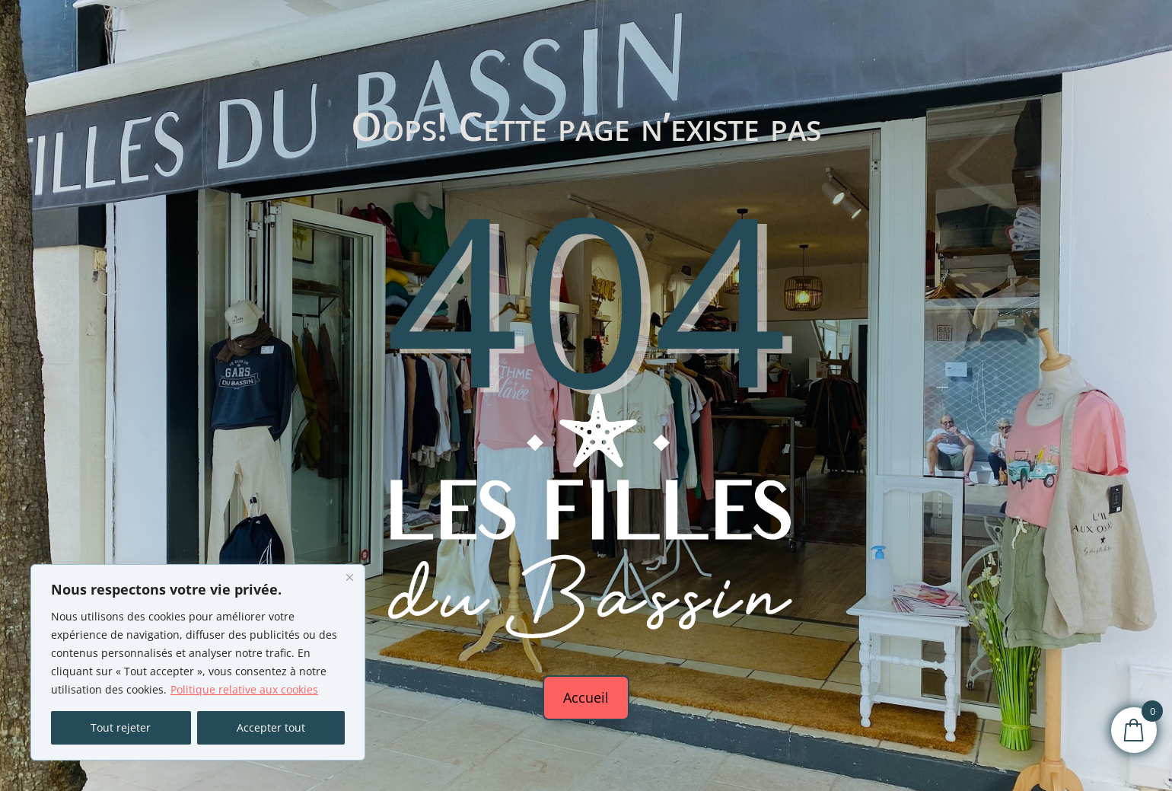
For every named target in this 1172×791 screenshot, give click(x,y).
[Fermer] (349, 577)
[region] (197, 662)
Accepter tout (271, 727)
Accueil (586, 697)
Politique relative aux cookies (244, 689)
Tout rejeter (121, 727)
